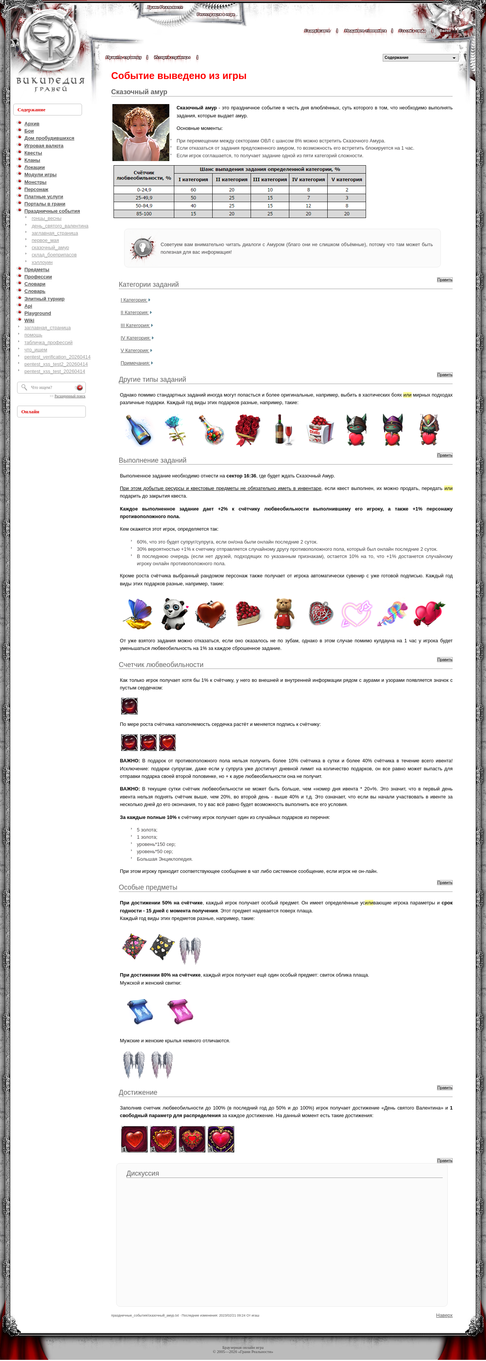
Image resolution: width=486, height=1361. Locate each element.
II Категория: (135, 312)
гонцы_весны (47, 218)
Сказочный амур (139, 92)
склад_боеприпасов (54, 255)
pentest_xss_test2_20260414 (56, 364)
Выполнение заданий (153, 460)
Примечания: (135, 363)
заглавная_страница (55, 233)
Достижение (138, 1092)
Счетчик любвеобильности (161, 665)
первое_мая (45, 240)
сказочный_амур (50, 247)
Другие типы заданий (152, 379)
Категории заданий (149, 284)
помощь (33, 335)
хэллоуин (42, 262)
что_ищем (35, 350)
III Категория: (135, 325)
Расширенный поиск (70, 396)
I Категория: (134, 300)
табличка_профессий (48, 342)
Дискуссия (142, 1173)
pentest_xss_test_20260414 (54, 371)
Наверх (444, 1315)
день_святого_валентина (60, 226)
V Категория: (135, 350)
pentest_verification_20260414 (57, 357)
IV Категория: (136, 338)
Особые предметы (148, 887)
